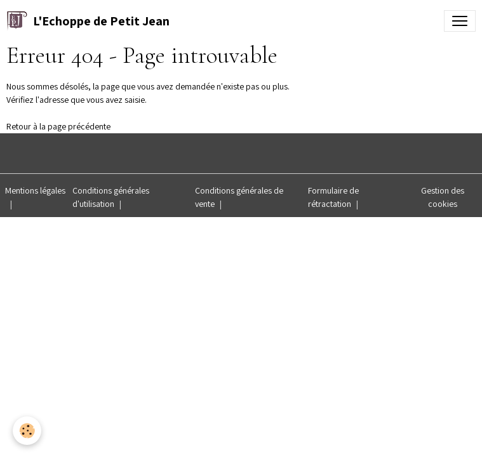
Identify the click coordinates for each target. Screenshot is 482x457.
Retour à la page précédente (58, 126)
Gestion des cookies (442, 197)
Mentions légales (35, 190)
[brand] (88, 21)
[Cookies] (27, 430)
